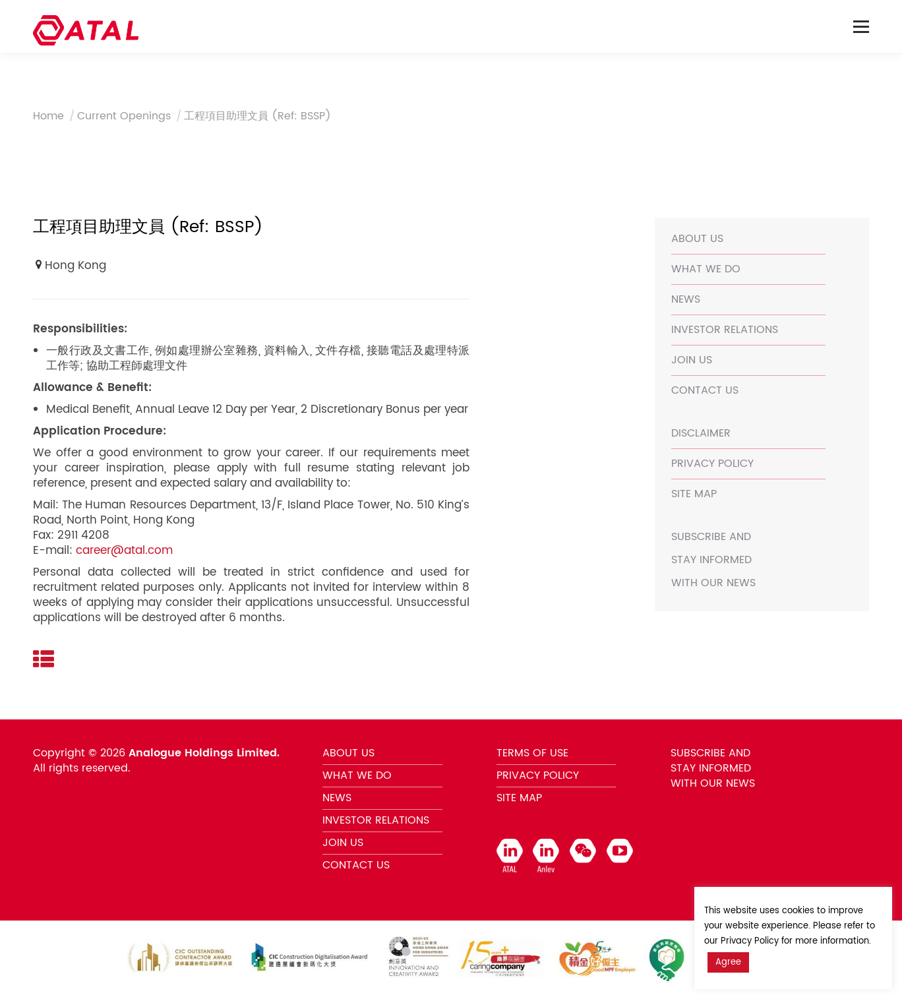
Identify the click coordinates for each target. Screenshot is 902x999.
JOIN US (691, 360)
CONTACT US (704, 390)
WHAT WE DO (705, 269)
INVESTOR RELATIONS (724, 329)
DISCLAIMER (701, 433)
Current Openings (124, 116)
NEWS (685, 299)
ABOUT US (697, 238)
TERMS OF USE (532, 753)
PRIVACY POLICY (712, 463)
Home (48, 116)
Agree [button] (728, 962)
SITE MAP (694, 493)
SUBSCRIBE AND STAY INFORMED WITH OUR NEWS (713, 559)
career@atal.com (124, 550)
